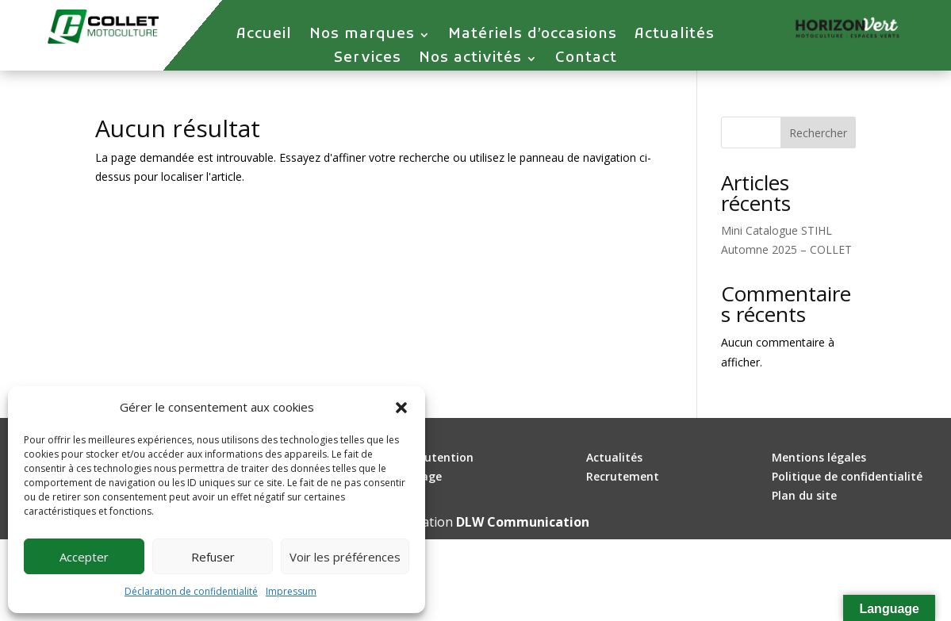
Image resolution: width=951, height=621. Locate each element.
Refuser (213, 557)
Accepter (84, 557)
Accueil (264, 36)
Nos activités (470, 60)
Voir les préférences (345, 557)
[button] (401, 408)
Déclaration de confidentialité (191, 591)
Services (367, 60)
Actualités (675, 36)
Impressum (291, 591)
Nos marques (362, 36)
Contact (586, 60)
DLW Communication (522, 522)
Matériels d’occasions (532, 36)
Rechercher (818, 132)
